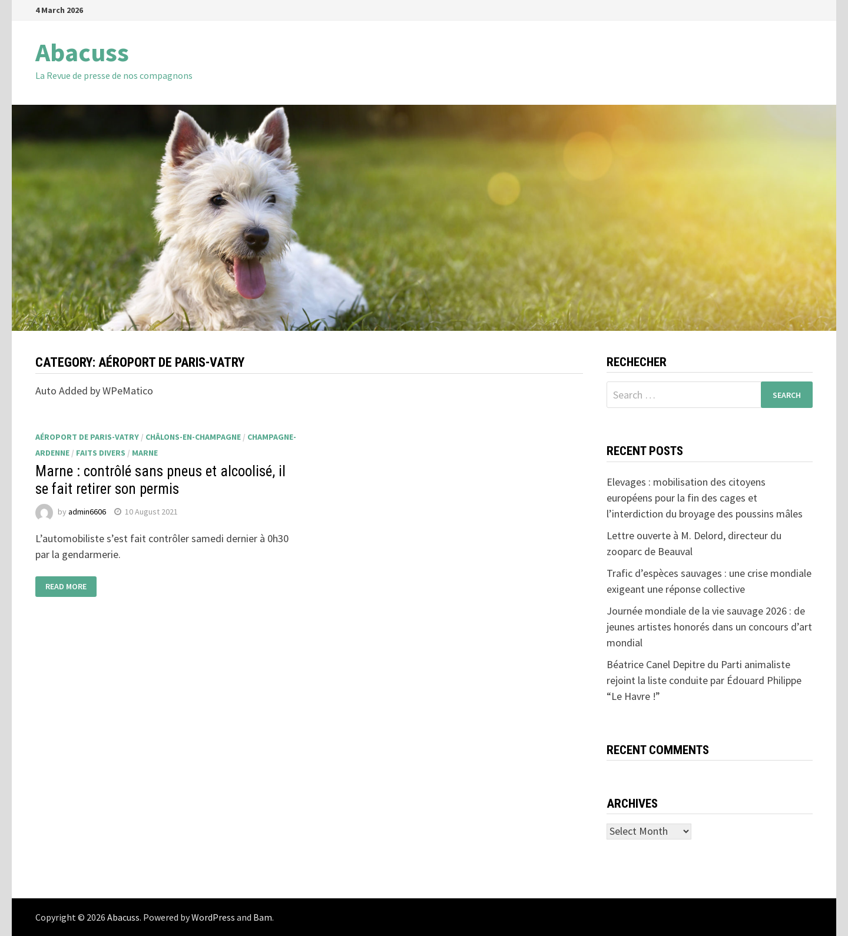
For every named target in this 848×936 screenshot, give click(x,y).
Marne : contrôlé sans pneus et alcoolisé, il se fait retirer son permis (160, 480)
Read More (66, 587)
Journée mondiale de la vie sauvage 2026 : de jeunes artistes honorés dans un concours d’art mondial (709, 626)
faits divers (100, 452)
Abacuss (82, 52)
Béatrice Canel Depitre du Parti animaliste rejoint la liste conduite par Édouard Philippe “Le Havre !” (704, 680)
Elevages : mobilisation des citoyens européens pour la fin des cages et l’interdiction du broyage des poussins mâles (705, 497)
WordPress (213, 917)
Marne (145, 452)
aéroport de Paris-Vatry (87, 437)
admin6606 (87, 511)
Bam (262, 917)
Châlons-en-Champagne (193, 437)
